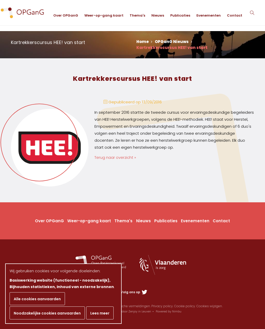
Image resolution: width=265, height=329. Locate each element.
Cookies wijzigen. (209, 306)
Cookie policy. (185, 306)
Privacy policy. (162, 306)
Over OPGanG (69, 46)
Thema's (141, 46)
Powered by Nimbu (168, 311)
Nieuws (162, 46)
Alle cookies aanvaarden (37, 299)
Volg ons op (134, 292)
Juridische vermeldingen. (131, 306)
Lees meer (99, 313)
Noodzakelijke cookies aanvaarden (47, 313)
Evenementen (213, 46)
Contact (238, 46)
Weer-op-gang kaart (108, 46)
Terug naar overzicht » (115, 157)
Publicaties (184, 46)
